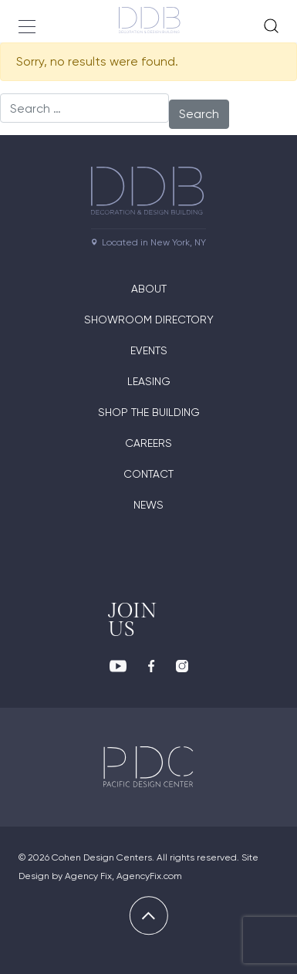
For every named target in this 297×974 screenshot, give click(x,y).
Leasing (148, 381)
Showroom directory (149, 319)
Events (148, 350)
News (148, 505)
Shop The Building (149, 412)
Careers (148, 443)
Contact (148, 474)
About (149, 288)
